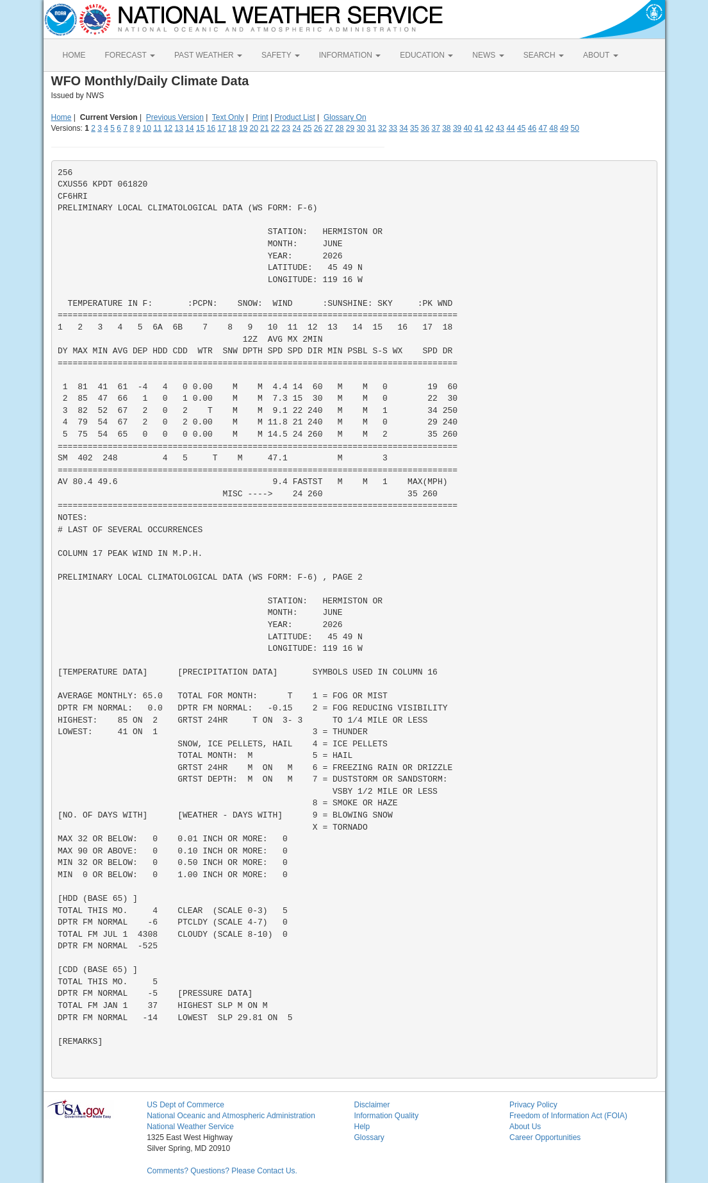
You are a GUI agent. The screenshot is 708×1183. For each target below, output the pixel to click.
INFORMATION (350, 55)
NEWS (488, 55)
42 (489, 128)
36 (425, 128)
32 (382, 128)
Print (260, 117)
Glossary (369, 1137)
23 (286, 128)
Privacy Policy (533, 1104)
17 (221, 128)
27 (328, 128)
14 (189, 128)
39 (457, 128)
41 (478, 128)
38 (446, 128)
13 (179, 128)
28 (339, 128)
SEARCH (543, 55)
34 (403, 128)
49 (564, 128)
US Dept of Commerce (185, 1104)
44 (510, 128)
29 (350, 128)
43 (500, 128)
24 (296, 128)
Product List (294, 117)
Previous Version (175, 117)
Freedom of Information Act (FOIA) (568, 1115)
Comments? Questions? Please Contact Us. (222, 1170)
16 (211, 128)
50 (575, 128)
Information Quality (386, 1115)
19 (243, 128)
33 (393, 128)
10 (146, 128)
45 (521, 128)
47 (543, 128)
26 (318, 128)
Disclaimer (372, 1104)
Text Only (228, 117)
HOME (74, 55)
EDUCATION (426, 55)
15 (200, 128)
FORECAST (130, 55)
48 (553, 128)
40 (468, 128)
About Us (525, 1126)
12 (168, 128)
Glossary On (345, 117)
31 (371, 128)
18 (232, 128)
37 (435, 128)
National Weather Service (190, 1126)
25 (307, 128)
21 (264, 128)
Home (61, 117)
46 (532, 128)
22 (275, 128)
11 (157, 128)
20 (254, 128)
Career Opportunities (544, 1137)
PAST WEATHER (208, 55)
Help (362, 1126)
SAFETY (280, 55)
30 (361, 128)
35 (414, 128)
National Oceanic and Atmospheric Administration (231, 1115)
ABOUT (600, 55)
